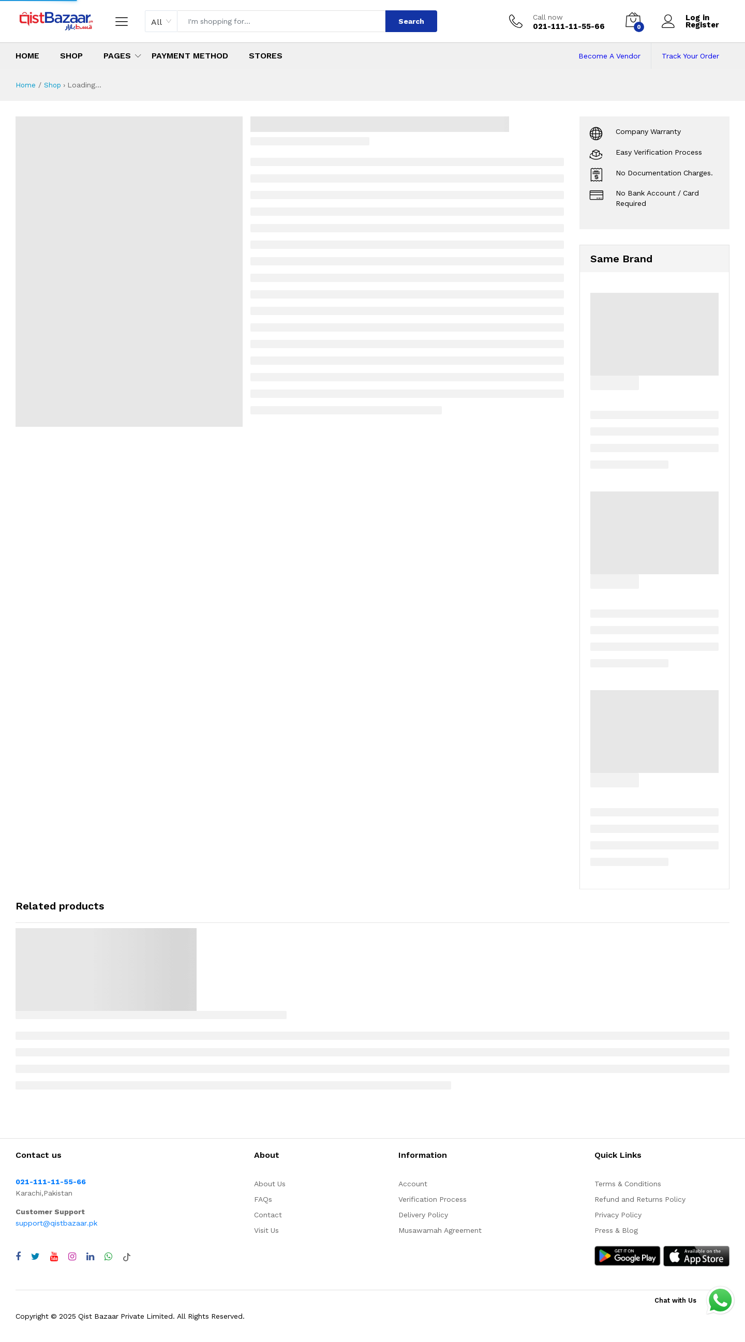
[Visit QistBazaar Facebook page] (18, 1256)
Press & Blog (616, 1230)
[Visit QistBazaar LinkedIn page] (90, 1256)
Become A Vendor (609, 56)
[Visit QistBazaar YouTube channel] (54, 1256)
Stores (265, 56)
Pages (117, 56)
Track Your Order (690, 56)
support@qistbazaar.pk (56, 1223)
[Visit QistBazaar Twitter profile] (35, 1256)
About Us (270, 1184)
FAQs (263, 1199)
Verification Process (432, 1199)
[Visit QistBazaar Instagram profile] (72, 1256)
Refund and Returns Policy (640, 1199)
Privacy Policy (618, 1215)
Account (412, 1184)
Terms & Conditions (627, 1184)
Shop (71, 56)
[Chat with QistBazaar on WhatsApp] (108, 1256)
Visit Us (266, 1230)
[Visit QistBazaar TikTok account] (127, 1256)
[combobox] (161, 21)
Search (411, 21)
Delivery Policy (423, 1215)
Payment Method (190, 56)
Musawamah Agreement (440, 1230)
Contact (268, 1215)
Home (27, 56)
